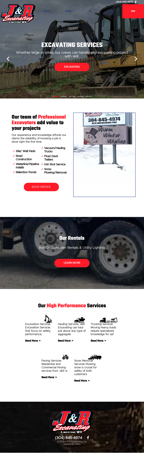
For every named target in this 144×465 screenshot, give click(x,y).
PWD (78, 456)
